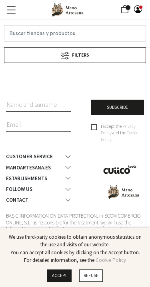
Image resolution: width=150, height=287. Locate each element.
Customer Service (29, 156)
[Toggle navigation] (11, 10)
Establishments (26, 178)
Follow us (19, 189)
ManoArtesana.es (28, 167)
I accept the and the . (119, 133)
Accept (59, 275)
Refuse (91, 275)
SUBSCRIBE (117, 107)
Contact (17, 200)
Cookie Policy (111, 260)
